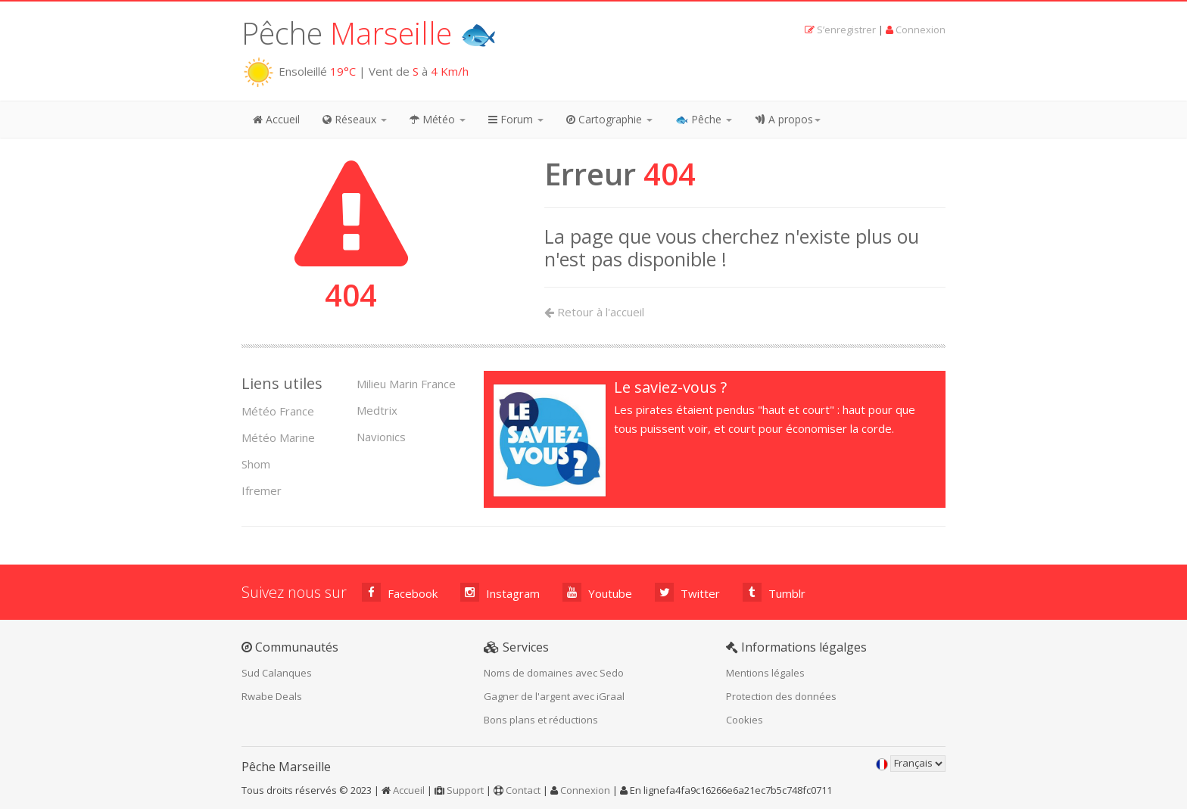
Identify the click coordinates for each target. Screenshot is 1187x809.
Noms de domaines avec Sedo (554, 673)
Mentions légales (765, 673)
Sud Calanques (276, 673)
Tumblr (774, 592)
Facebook (400, 592)
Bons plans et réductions (541, 720)
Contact (523, 790)
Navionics (381, 436)
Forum (516, 119)
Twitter (687, 592)
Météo (438, 119)
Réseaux (354, 119)
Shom (255, 463)
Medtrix (377, 410)
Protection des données (781, 696)
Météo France (277, 411)
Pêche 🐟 (369, 33)
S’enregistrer (846, 29)
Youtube (597, 592)
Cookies (744, 720)
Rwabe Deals (271, 696)
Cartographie (609, 119)
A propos (788, 119)
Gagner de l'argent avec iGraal (554, 696)
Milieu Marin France (406, 383)
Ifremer (261, 490)
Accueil (276, 119)
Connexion (921, 29)
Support (465, 790)
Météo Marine (278, 437)
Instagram (500, 592)
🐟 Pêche (703, 119)
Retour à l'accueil (594, 311)
